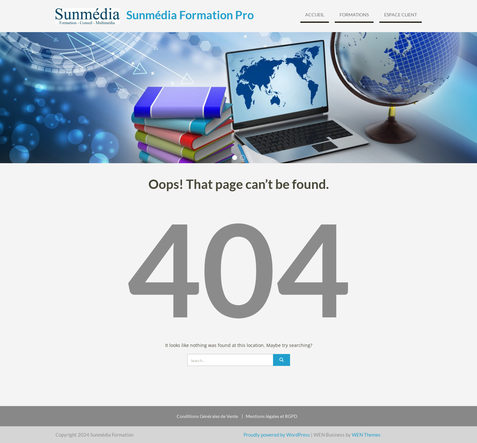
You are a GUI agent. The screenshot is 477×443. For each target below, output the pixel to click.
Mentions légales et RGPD (271, 416)
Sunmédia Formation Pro (190, 15)
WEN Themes (366, 435)
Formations (354, 14)
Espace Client (400, 14)
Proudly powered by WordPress (276, 435)
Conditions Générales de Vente (207, 416)
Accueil (314, 14)
